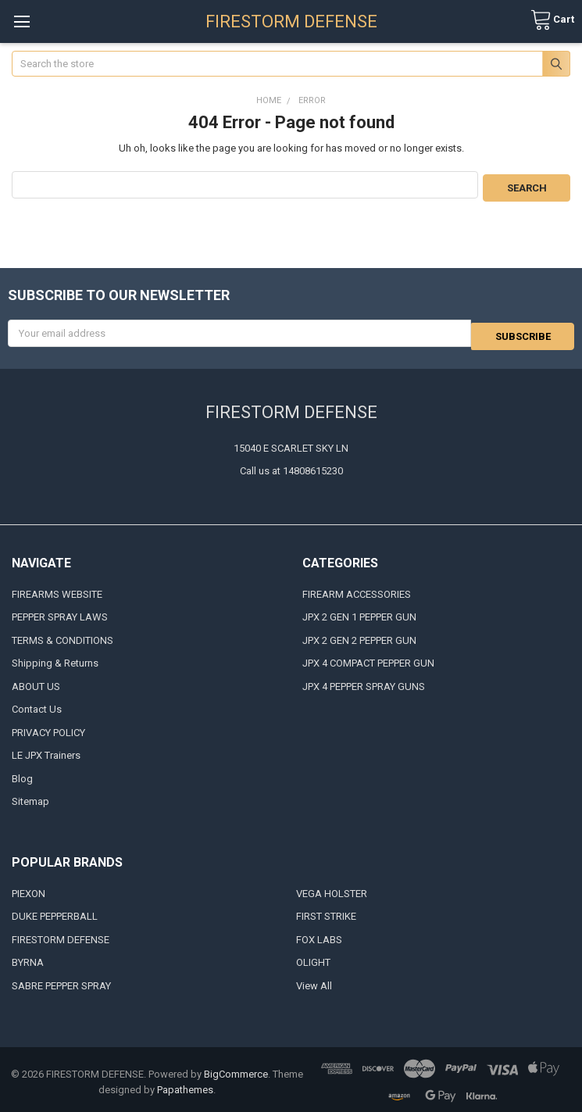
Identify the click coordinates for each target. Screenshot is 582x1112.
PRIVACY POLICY (48, 727)
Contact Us (37, 704)
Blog (22, 773)
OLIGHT (313, 957)
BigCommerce (236, 1068)
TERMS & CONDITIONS (62, 635)
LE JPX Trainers (46, 750)
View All (314, 980)
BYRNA (28, 957)
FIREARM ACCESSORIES (356, 589)
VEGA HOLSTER (331, 888)
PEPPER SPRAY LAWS (60, 611)
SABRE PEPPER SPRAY (61, 980)
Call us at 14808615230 (291, 465)
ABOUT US (36, 681)
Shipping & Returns (55, 657)
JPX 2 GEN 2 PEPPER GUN (359, 635)
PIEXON (28, 888)
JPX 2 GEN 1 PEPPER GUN (359, 611)
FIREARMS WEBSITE (57, 589)
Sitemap (30, 796)
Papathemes (185, 1084)
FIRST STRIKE (326, 911)
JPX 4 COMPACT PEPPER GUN (368, 657)
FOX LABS (319, 934)
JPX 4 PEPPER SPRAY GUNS (363, 681)
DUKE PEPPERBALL (55, 911)
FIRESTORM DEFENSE (60, 934)
